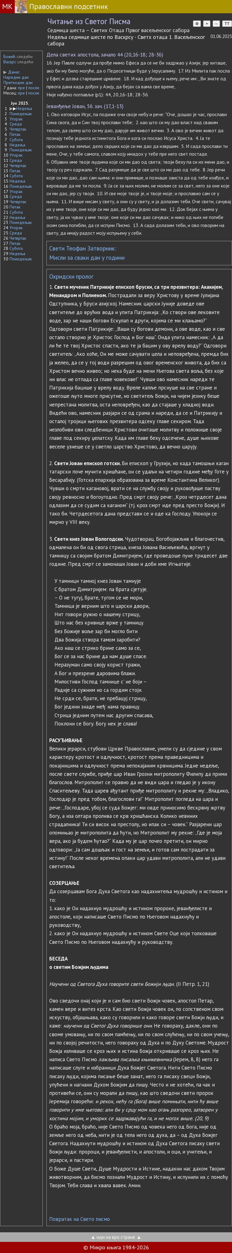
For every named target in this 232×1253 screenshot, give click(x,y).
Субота (16, 139)
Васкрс (9, 62)
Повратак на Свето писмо (79, 1219)
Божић (9, 56)
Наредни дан (16, 77)
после (33, 87)
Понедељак (21, 113)
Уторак (16, 119)
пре (21, 87)
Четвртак (18, 129)
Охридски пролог (71, 276)
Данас (11, 72)
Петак (15, 134)
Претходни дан (18, 82)
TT (227, 23)
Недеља (24, 108)
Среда (16, 124)
